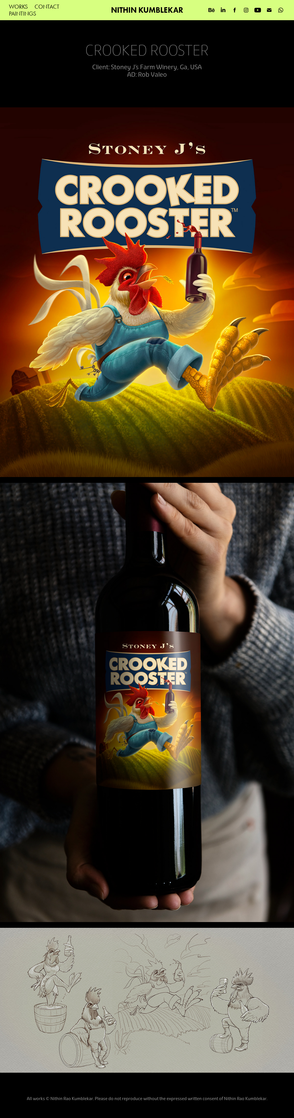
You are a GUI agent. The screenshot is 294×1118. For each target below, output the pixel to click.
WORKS (18, 6)
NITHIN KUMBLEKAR (147, 10)
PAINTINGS (22, 13)
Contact (47, 6)
